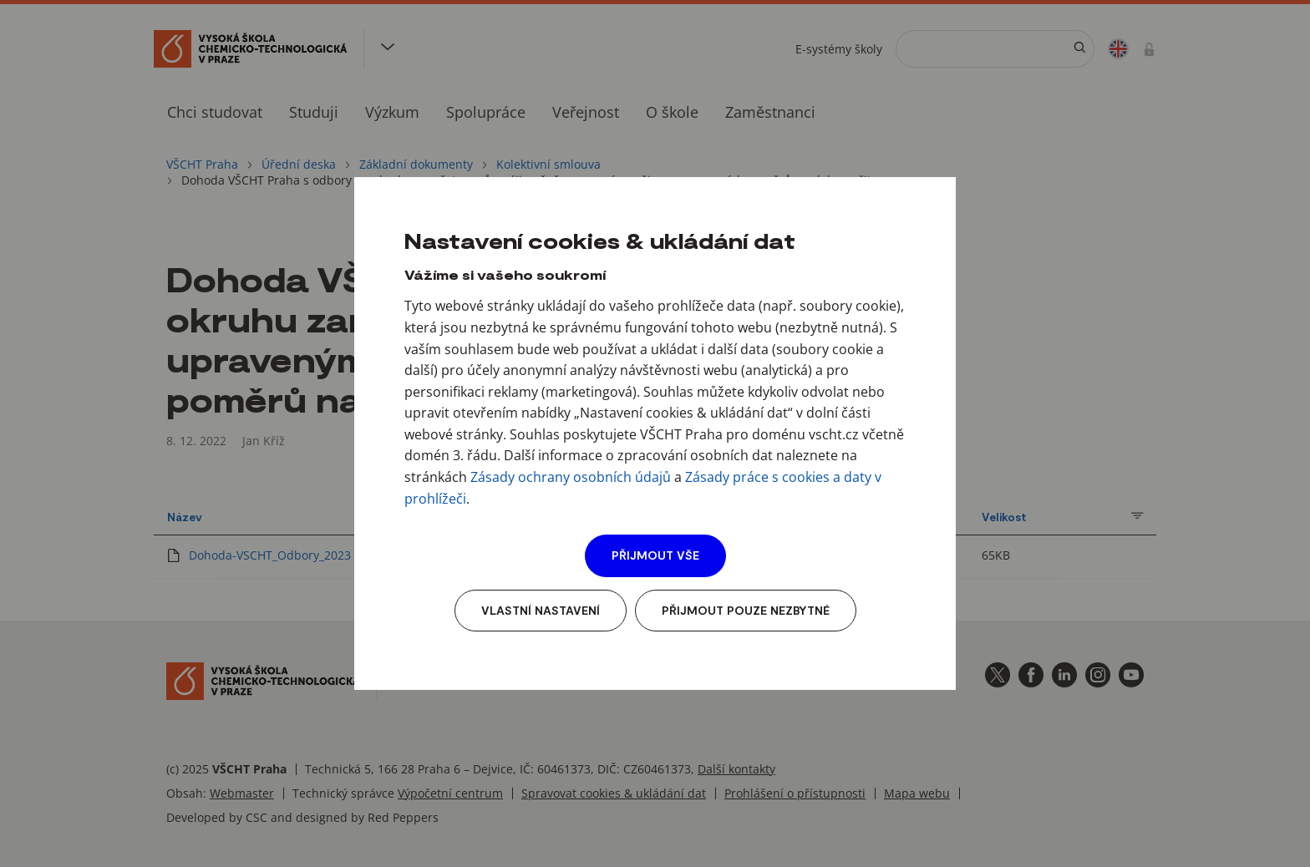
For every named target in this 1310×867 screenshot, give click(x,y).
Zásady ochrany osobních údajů (570, 477)
